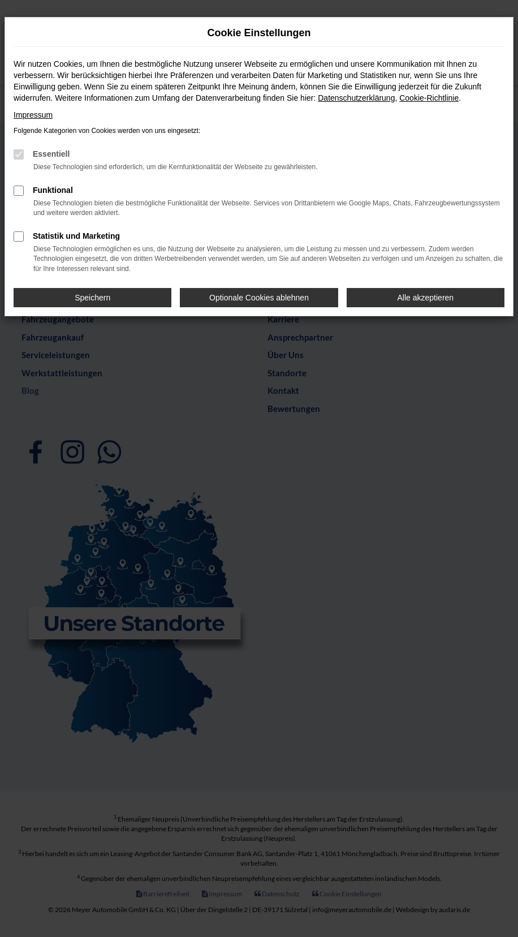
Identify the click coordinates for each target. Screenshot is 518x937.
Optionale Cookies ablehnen (259, 297)
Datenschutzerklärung (356, 97)
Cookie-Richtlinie (429, 97)
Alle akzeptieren (426, 297)
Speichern (92, 297)
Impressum (33, 114)
